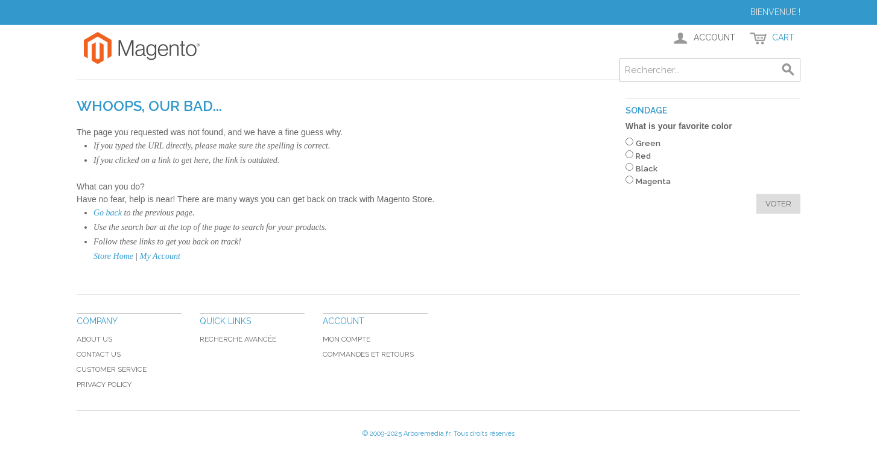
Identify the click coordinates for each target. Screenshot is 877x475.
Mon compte (346, 339)
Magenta (653, 181)
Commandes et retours (368, 354)
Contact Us (99, 354)
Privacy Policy (104, 384)
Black (646, 168)
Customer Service (112, 369)
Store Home (113, 256)
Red (643, 156)
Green (648, 143)
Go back (107, 212)
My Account (160, 256)
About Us (94, 339)
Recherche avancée (238, 339)
